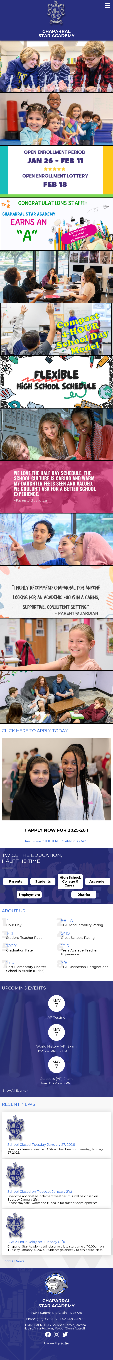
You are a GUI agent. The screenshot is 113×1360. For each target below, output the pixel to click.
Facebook (48, 1335)
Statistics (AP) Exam (56, 1079)
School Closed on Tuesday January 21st (40, 1191)
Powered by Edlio (56, 1343)
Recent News (18, 1104)
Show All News (13, 1261)
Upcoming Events (24, 988)
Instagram (56, 1335)
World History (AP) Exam (56, 1046)
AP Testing (57, 1017)
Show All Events (14, 1090)
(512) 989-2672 (47, 1319)
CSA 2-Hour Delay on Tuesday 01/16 (37, 1242)
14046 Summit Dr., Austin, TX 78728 (56, 1312)
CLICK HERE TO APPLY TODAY (35, 730)
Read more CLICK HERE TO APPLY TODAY (55, 841)
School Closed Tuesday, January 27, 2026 (41, 1145)
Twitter (65, 1335)
